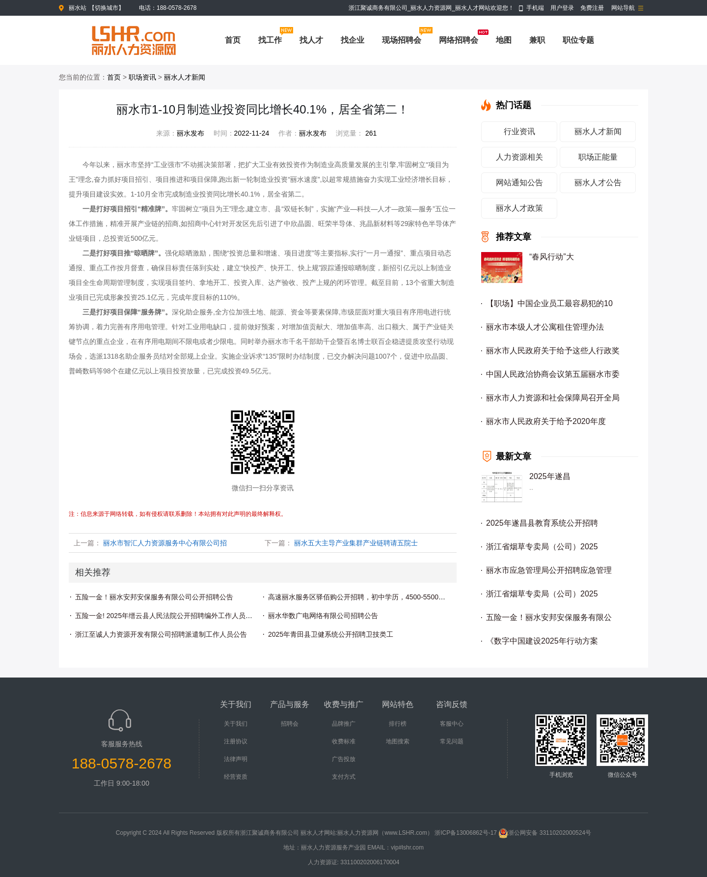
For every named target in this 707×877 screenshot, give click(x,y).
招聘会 (290, 723)
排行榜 (398, 723)
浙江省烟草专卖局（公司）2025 (542, 546)
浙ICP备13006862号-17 (466, 832)
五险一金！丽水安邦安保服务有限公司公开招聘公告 (154, 597)
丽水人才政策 (519, 208)
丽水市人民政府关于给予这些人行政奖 (553, 350)
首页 (233, 40)
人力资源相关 (519, 157)
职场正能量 (598, 157)
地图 (504, 40)
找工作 (270, 40)
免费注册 (592, 7)
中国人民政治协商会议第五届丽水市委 (553, 374)
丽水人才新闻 (184, 77)
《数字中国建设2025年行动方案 (542, 641)
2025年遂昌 (550, 476)
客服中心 (451, 723)
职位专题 (578, 40)
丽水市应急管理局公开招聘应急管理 (549, 570)
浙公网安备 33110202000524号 (544, 832)
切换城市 (106, 7)
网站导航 (623, 7)
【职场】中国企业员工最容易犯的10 (549, 303)
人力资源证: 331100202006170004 (354, 862)
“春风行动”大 (551, 257)
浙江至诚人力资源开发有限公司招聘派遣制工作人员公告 (161, 634)
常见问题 (451, 741)
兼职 (537, 40)
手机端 (535, 7)
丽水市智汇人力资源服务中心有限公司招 (165, 543)
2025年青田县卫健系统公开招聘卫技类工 (330, 634)
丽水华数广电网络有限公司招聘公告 (323, 616)
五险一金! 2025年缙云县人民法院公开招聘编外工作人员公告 (167, 616)
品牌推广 (343, 723)
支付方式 (343, 776)
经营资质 (235, 776)
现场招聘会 (401, 40)
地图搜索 (397, 741)
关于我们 (235, 723)
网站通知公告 (519, 182)
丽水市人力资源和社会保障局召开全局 (553, 398)
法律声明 (235, 759)
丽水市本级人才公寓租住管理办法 (545, 327)
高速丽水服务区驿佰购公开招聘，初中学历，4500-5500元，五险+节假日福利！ (389, 597)
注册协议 (235, 741)
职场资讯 (142, 77)
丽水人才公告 (598, 182)
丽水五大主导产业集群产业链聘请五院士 (356, 543)
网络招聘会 (458, 40)
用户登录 (562, 7)
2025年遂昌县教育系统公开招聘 (542, 523)
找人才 (311, 40)
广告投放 (343, 759)
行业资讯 (519, 131)
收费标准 (343, 741)
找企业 (352, 40)
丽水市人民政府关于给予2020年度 (546, 421)
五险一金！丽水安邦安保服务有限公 (549, 617)
